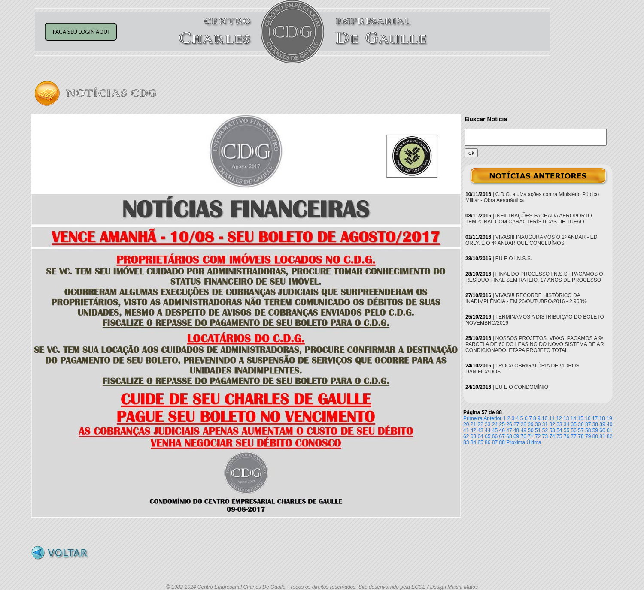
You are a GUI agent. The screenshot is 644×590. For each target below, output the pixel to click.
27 (516, 424)
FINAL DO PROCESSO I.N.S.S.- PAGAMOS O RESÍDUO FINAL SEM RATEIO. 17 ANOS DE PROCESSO (534, 277)
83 (466, 442)
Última (534, 442)
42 (473, 430)
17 (595, 418)
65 (487, 436)
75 (559, 436)
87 (495, 442)
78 (580, 436)
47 (509, 430)
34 (566, 424)
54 (559, 430)
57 (580, 430)
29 (530, 424)
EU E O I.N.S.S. (513, 259)
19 (609, 418)
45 (495, 430)
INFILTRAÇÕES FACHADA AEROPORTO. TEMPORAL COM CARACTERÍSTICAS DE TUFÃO (529, 219)
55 (566, 430)
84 (473, 442)
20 (466, 424)
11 (552, 418)
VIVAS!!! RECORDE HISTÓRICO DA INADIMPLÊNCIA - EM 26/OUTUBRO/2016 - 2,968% (526, 298)
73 (545, 436)
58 (588, 430)
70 (523, 436)
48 (516, 430)
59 (595, 430)
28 (523, 424)
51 (538, 430)
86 (487, 442)
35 (574, 424)
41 (466, 430)
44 (487, 430)
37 (588, 424)
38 (595, 424)
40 (609, 424)
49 (523, 430)
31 (545, 424)
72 (538, 436)
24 (495, 424)
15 (580, 418)
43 (480, 430)
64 (480, 436)
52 (545, 430)
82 (609, 436)
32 (552, 424)
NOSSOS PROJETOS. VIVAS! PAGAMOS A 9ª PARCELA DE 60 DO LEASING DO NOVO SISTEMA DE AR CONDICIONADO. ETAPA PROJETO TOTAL (534, 344)
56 (574, 430)
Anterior (492, 418)
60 (602, 430)
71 (530, 436)
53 (552, 430)
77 (574, 436)
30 (538, 424)
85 (480, 442)
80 (595, 436)
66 (495, 436)
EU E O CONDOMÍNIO (521, 387)
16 (587, 418)
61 (609, 430)
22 (480, 424)
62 (466, 436)
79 (588, 436)
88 (502, 442)
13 (566, 418)
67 (502, 436)
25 (502, 424)
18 (602, 418)
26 (509, 424)
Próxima (515, 442)
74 (552, 436)
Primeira (473, 418)
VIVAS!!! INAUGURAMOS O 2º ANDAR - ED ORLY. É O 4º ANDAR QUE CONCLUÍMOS (531, 240)
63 (473, 436)
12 (559, 418)
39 (602, 424)
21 (473, 424)
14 (573, 418)
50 (530, 430)
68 (509, 436)
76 (566, 436)
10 (544, 418)
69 (516, 436)
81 (602, 436)
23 (487, 424)
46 (502, 430)
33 (559, 424)
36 (580, 424)
